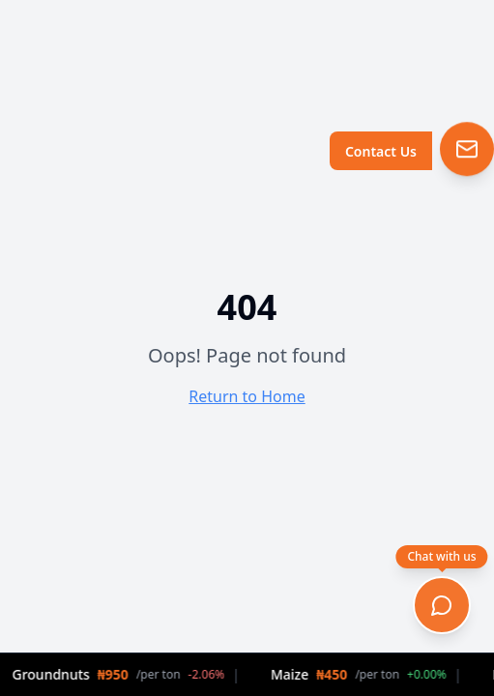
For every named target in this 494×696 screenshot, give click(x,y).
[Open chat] (442, 605)
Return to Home (247, 396)
